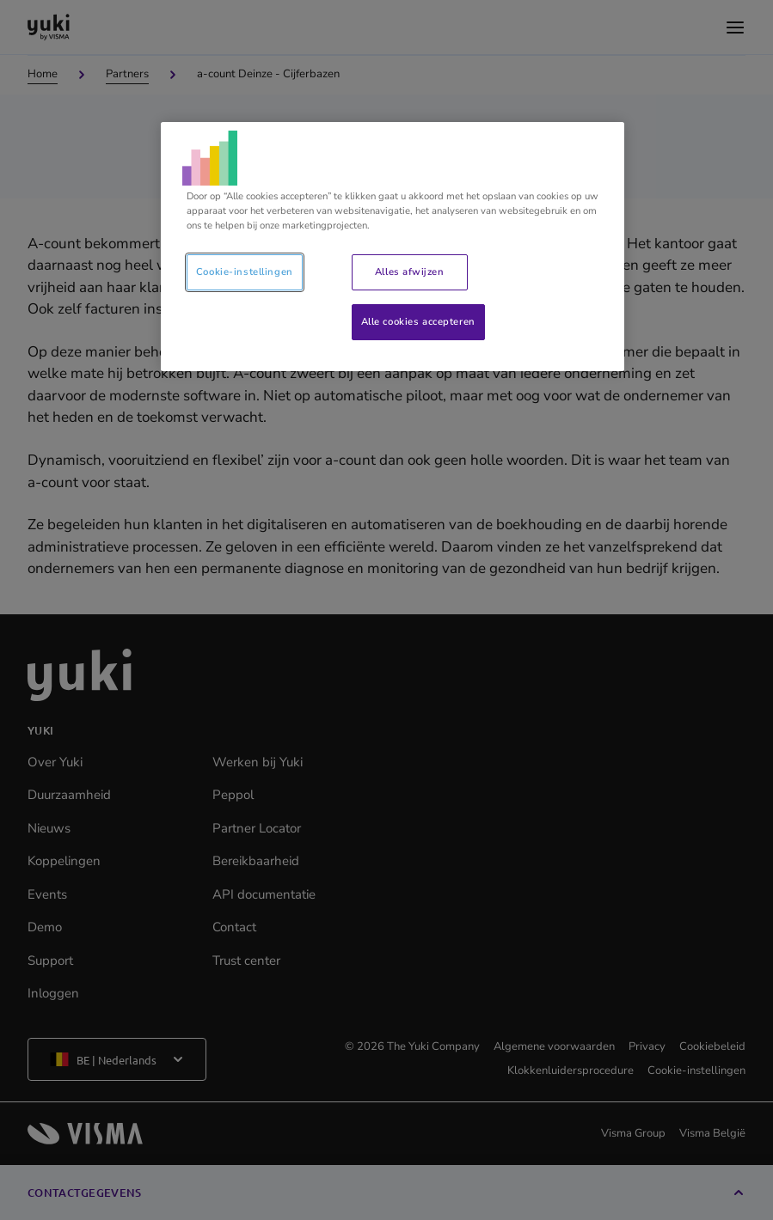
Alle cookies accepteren (418, 321)
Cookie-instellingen (244, 271)
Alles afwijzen (409, 271)
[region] (392, 246)
